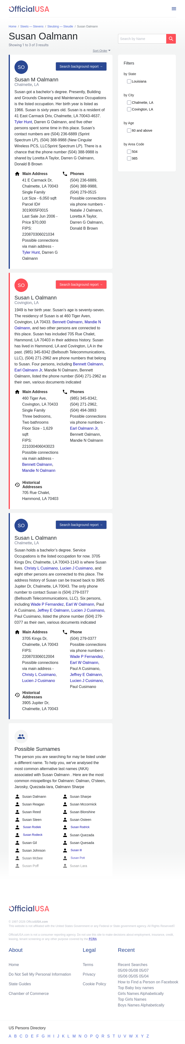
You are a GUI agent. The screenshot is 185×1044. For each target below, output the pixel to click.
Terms (88, 965)
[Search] (142, 39)
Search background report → (81, 66)
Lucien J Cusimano (76, 568)
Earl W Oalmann (80, 604)
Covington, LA (142, 109)
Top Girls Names (132, 999)
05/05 (133, 976)
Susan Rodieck (28, 835)
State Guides (20, 984)
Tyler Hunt (23, 122)
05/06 (122, 976)
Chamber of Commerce (29, 994)
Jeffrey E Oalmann (53, 610)
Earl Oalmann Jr (28, 370)
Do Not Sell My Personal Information (40, 974)
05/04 (144, 976)
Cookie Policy (94, 984)
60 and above (142, 130)
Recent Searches (132, 965)
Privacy (89, 974)
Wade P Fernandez (47, 604)
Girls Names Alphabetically (141, 994)
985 (135, 158)
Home (14, 965)
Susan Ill (72, 850)
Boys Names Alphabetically (141, 1005)
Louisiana (139, 81)
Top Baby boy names (136, 988)
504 (135, 151)
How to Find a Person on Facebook (148, 982)
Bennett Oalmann (67, 322)
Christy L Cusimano (41, 568)
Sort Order (100, 50)
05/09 (122, 970)
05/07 (144, 970)
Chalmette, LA (142, 102)
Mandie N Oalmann (38, 470)
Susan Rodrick (75, 827)
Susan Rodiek (27, 827)
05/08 (133, 970)
